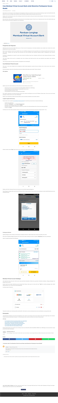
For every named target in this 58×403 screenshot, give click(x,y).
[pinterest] (24, 354)
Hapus (8, 368)
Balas (6, 368)
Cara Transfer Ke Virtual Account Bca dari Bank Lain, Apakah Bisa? (16, 335)
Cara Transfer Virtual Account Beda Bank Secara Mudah (14, 336)
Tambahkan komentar (6, 371)
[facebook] (7, 354)
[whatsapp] (33, 354)
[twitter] (16, 354)
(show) (8, 45)
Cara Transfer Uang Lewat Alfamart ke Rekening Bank (14, 339)
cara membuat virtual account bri (19, 107)
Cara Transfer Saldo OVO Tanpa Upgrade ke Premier (13, 340)
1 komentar (13, 11)
